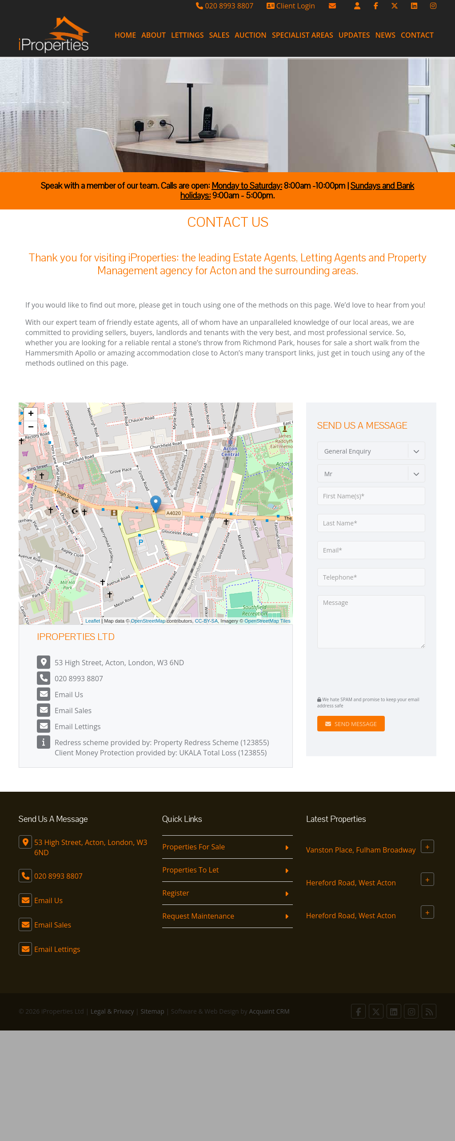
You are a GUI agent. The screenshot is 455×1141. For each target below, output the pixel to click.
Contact (417, 35)
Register (175, 893)
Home (125, 35)
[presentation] (371, 671)
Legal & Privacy (112, 1011)
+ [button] (31, 414)
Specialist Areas (302, 35)
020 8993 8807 (224, 6)
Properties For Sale (193, 847)
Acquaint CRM (269, 1011)
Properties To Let (190, 870)
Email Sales (73, 710)
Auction (251, 35)
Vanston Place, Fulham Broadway (361, 850)
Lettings (187, 35)
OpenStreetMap (148, 621)
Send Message (351, 724)
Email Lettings (78, 726)
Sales (219, 35)
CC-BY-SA (206, 621)
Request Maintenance (198, 916)
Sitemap (152, 1011)
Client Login (291, 6)
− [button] (31, 427)
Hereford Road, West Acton (351, 883)
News (385, 35)
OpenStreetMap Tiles (267, 621)
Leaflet (92, 621)
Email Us (69, 694)
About (153, 35)
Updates (354, 35)
